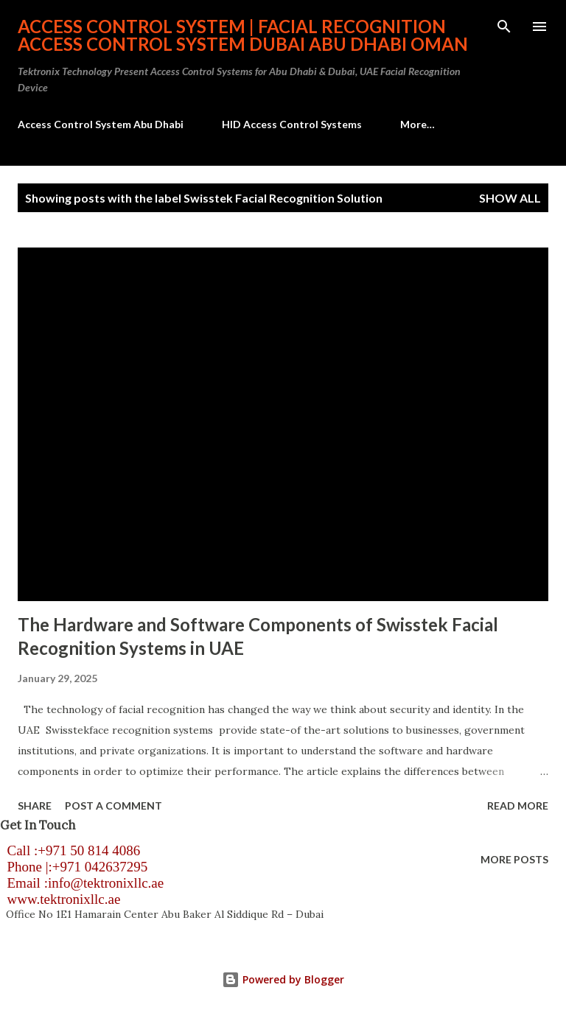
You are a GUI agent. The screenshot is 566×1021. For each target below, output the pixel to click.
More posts (514, 859)
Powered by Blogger (283, 979)
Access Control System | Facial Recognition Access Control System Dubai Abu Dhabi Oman (243, 35)
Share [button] (35, 805)
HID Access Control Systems (292, 124)
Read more (517, 805)
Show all (510, 198)
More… (417, 124)
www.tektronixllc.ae (60, 899)
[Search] (504, 26)
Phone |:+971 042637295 (73, 866)
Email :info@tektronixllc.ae (82, 883)
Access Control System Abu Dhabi (101, 124)
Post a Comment (113, 805)
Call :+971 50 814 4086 (70, 850)
